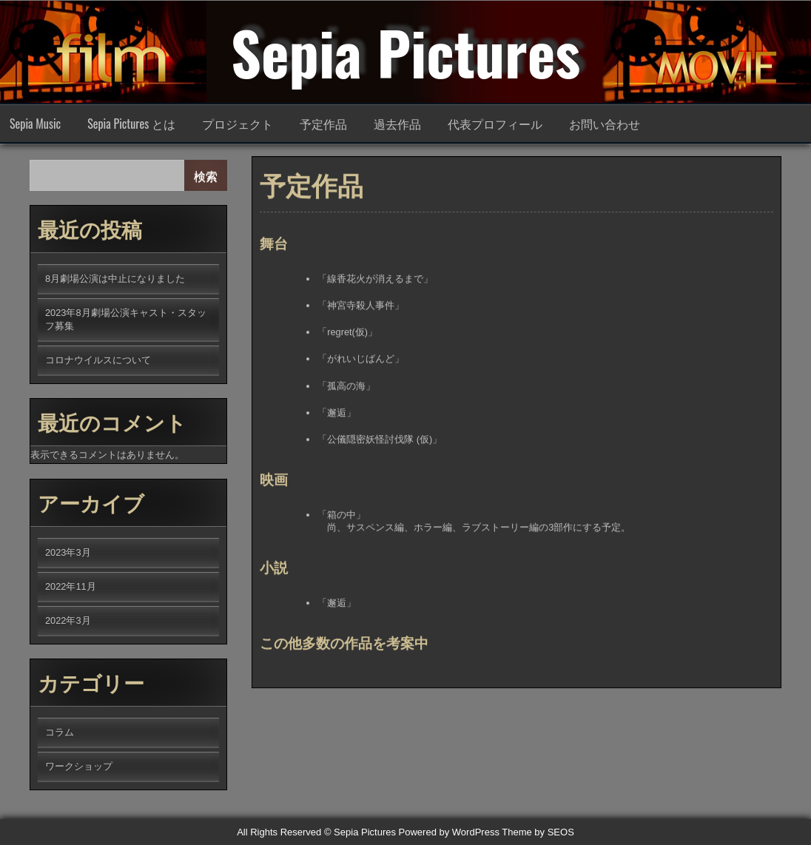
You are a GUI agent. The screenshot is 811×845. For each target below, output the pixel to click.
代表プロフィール (495, 123)
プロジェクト (237, 123)
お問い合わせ (604, 123)
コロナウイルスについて (98, 360)
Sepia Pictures (405, 51)
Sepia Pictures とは (131, 123)
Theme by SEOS (538, 832)
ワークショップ (78, 766)
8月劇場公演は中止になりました (115, 278)
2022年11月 (70, 586)
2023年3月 (68, 552)
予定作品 (323, 123)
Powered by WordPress (449, 832)
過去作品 (397, 123)
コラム (59, 732)
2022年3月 (68, 620)
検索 (206, 175)
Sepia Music (35, 123)
